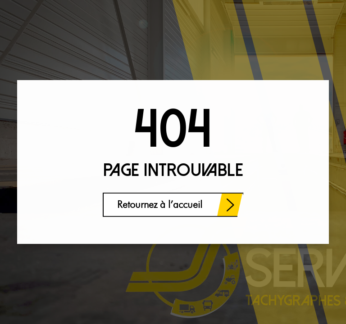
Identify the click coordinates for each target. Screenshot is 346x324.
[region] (117, 253)
